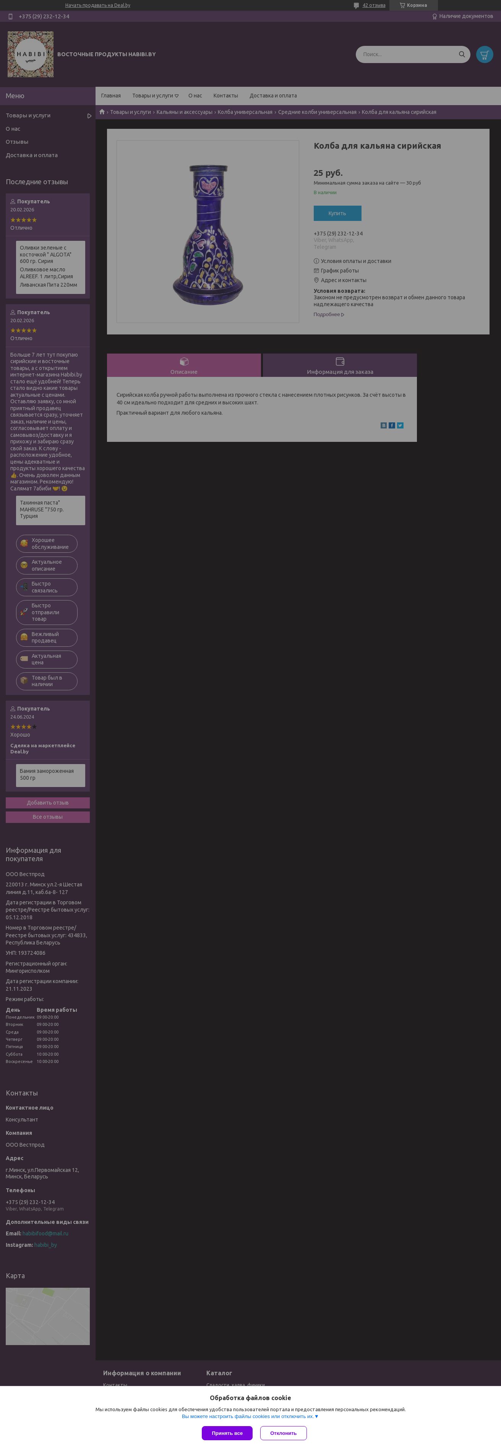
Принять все (227, 1433)
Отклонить (283, 1433)
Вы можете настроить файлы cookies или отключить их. (248, 1416)
